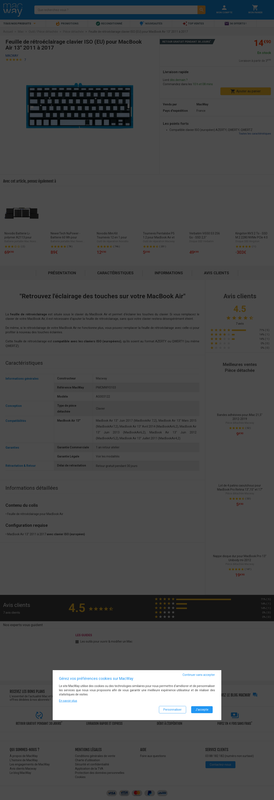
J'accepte (201, 710)
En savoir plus (68, 701)
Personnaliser (172, 710)
